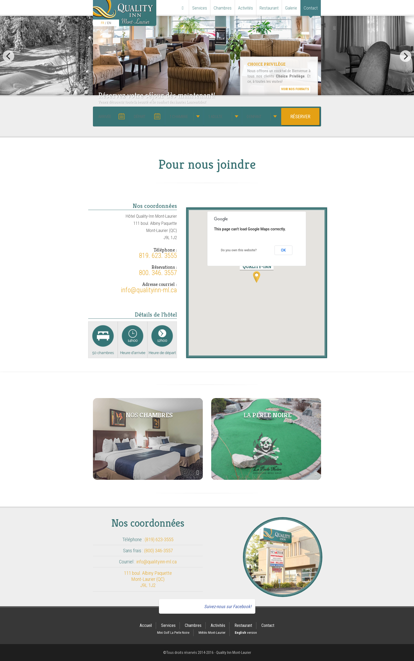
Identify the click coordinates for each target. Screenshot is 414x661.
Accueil (146, 625)
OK (283, 250)
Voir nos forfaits (295, 89)
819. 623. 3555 (158, 255)
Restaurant (269, 8)
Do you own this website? (239, 250)
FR (102, 23)
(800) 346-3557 (158, 551)
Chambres (223, 8)
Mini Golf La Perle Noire (173, 633)
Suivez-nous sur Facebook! (227, 606)
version (246, 633)
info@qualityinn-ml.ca (149, 290)
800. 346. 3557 (158, 273)
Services (199, 8)
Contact (311, 8)
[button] (257, 272)
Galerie (291, 8)
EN (109, 23)
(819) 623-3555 (159, 539)
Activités (245, 8)
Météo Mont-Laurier (212, 633)
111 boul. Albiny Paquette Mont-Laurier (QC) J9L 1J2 (148, 579)
